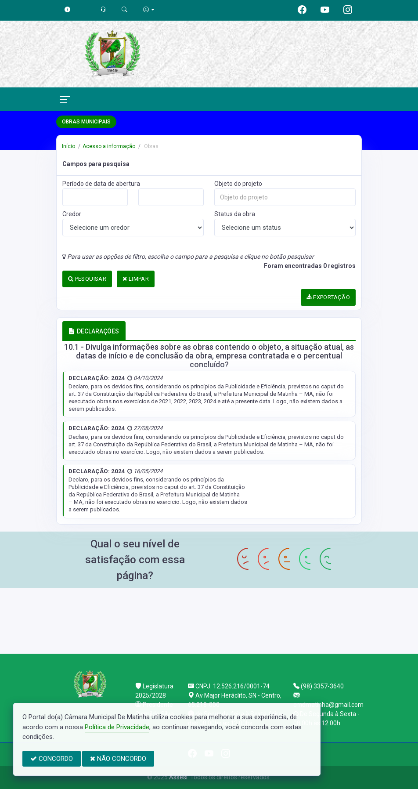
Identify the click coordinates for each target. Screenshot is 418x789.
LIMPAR (136, 278)
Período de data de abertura (101, 183)
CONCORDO (51, 759)
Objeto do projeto (238, 183)
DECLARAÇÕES (93, 331)
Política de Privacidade (117, 727)
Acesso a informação (109, 146)
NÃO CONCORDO (118, 759)
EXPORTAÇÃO (328, 297)
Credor (71, 213)
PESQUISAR (87, 278)
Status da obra (234, 213)
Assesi (178, 777)
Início (68, 146)
